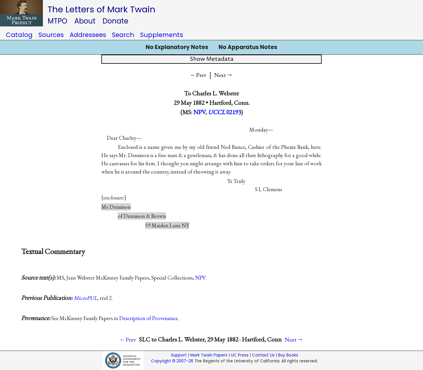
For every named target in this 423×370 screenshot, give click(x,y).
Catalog (19, 35)
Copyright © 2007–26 (172, 361)
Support (179, 355)
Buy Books (288, 355)
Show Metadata (212, 59)
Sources (51, 35)
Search (123, 35)
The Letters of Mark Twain (101, 9)
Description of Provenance (148, 318)
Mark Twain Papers (208, 355)
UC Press (240, 355)
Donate (115, 21)
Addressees (88, 35)
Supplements (161, 35)
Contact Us (263, 355)
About (84, 21)
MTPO (57, 21)
